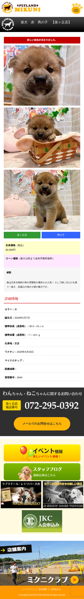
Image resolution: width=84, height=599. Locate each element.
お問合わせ (55, 589)
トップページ (28, 589)
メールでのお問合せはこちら (42, 423)
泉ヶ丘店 (22, 234)
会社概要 (42, 589)
